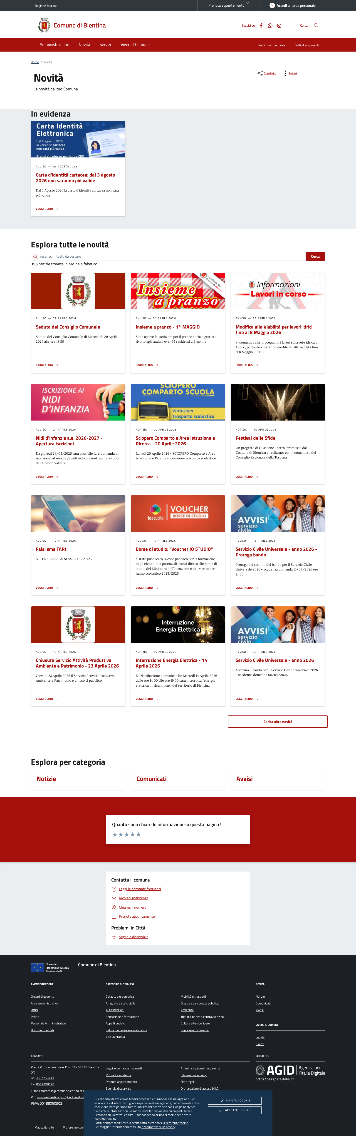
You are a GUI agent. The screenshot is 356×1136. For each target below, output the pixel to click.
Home (35, 62)
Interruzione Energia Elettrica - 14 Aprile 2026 (171, 662)
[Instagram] (277, 25)
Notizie (260, 996)
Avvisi (260, 1009)
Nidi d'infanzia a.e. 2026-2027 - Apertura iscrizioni (69, 440)
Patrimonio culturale (271, 45)
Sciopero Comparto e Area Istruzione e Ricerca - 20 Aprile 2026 (175, 440)
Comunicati (263, 1003)
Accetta (234, 1110)
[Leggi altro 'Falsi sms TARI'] (47, 588)
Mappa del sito (44, 1127)
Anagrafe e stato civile (120, 1003)
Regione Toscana (46, 5)
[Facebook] (259, 25)
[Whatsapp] (268, 25)
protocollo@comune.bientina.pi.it (62, 1090)
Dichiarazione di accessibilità (199, 1088)
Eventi (260, 1043)
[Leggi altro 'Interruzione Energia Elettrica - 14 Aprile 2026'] (147, 699)
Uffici (34, 1009)
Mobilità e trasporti (193, 996)
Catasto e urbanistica (120, 996)
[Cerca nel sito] (316, 25)
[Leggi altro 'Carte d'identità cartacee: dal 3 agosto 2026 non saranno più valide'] (47, 209)
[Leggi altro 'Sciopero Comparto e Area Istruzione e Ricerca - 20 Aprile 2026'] (147, 476)
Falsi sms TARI (51, 549)
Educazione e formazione (122, 1016)
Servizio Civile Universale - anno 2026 (275, 660)
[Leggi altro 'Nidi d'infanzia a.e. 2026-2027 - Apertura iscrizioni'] (47, 476)
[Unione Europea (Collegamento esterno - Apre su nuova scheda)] (51, 968)
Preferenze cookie (176, 1122)
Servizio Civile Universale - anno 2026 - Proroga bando (276, 551)
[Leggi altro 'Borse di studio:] (147, 588)
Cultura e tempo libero (195, 1023)
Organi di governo (42, 996)
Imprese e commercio (195, 1030)
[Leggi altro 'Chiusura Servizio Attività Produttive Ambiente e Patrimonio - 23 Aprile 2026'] (47, 699)
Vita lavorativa (115, 1036)
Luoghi (260, 1037)
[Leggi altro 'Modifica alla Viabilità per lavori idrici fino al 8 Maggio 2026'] (247, 365)
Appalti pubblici (115, 1023)
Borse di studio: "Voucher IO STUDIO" (174, 549)
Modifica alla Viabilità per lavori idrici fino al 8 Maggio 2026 (274, 329)
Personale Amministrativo (48, 1023)
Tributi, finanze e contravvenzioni (203, 1016)
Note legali (188, 1081)
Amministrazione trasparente (200, 1068)
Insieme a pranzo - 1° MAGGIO (168, 326)
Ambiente (187, 1009)
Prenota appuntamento (228, 5)
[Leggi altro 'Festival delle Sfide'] (247, 476)
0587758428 (45, 1084)
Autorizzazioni (115, 1009)
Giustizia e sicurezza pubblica (200, 1003)
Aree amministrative (44, 1003)
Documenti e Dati (42, 1030)
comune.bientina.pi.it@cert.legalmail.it (62, 1097)
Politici (35, 1016)
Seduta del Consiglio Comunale (68, 326)
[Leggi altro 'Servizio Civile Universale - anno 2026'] (247, 699)
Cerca (315, 256)
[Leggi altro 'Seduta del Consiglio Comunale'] (47, 365)
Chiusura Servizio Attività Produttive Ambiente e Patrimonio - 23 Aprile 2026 (77, 662)
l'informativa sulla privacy (158, 1126)
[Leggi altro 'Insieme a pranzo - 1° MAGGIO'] (147, 365)
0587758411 (45, 1077)
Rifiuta (234, 1100)
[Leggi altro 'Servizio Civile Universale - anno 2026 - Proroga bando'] (247, 588)
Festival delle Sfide (255, 437)
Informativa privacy (194, 1075)
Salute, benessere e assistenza (126, 1030)
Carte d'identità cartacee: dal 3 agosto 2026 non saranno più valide (75, 177)
